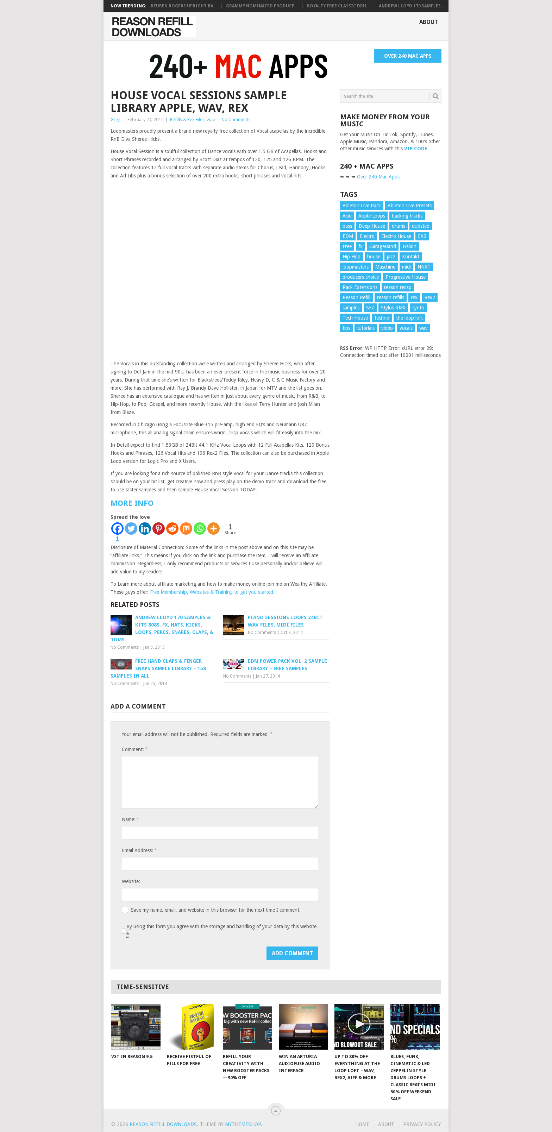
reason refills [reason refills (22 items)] (390, 297)
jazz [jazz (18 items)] (391, 256)
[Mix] (186, 528)
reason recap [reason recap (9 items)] (398, 287)
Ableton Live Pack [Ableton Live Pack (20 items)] (362, 205)
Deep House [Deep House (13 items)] (372, 226)
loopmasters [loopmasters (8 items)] (356, 267)
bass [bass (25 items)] (347, 226)
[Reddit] (172, 528)
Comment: (134, 749)
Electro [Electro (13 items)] (367, 236)
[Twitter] (131, 528)
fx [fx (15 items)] (360, 246)
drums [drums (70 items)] (398, 226)
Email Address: (139, 850)
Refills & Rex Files (187, 119)
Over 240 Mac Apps (408, 56)
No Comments (235, 119)
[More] (213, 528)
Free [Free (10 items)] (347, 246)
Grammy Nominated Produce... (261, 6)
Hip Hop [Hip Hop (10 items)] (351, 256)
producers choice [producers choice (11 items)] (361, 277)
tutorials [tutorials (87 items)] (366, 328)
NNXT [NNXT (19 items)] (424, 267)
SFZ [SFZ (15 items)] (370, 307)
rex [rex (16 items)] (414, 297)
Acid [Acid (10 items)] (347, 216)
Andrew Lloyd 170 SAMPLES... (411, 6)
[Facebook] (117, 532)
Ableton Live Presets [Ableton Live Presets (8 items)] (410, 205)
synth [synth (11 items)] (418, 307)
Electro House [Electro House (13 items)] (396, 236)
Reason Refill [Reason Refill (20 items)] (356, 297)
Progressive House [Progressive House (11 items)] (405, 277)
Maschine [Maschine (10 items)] (385, 267)
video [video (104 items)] (387, 328)
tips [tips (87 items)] (346, 328)
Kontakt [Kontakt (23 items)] (410, 256)
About (428, 22)
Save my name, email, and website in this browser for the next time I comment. (216, 910)
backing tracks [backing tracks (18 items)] (407, 216)
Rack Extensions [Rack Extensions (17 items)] (360, 287)
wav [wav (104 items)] (423, 328)
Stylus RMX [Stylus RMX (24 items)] (393, 307)
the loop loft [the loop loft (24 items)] (409, 318)
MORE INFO (132, 503)
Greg (116, 119)
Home (362, 1124)
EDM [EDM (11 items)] (348, 236)
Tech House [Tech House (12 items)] (355, 318)
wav (211, 119)
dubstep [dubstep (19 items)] (420, 226)
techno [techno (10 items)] (382, 318)
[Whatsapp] (200, 528)
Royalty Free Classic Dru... (338, 6)
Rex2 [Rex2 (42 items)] (429, 297)
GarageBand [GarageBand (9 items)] (382, 246)
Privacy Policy (422, 1124)
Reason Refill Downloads (163, 1124)
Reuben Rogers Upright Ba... (184, 6)
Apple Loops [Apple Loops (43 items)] (371, 216)
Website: (131, 881)
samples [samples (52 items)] (351, 307)
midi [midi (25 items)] (406, 267)
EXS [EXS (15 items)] (422, 236)
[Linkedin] (145, 528)
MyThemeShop (243, 1124)
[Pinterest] (158, 528)
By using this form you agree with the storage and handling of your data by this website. (222, 931)
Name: (130, 819)
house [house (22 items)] (373, 256)
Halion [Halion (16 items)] (409, 246)
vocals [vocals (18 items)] (406, 328)
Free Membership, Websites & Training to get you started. (212, 592)
